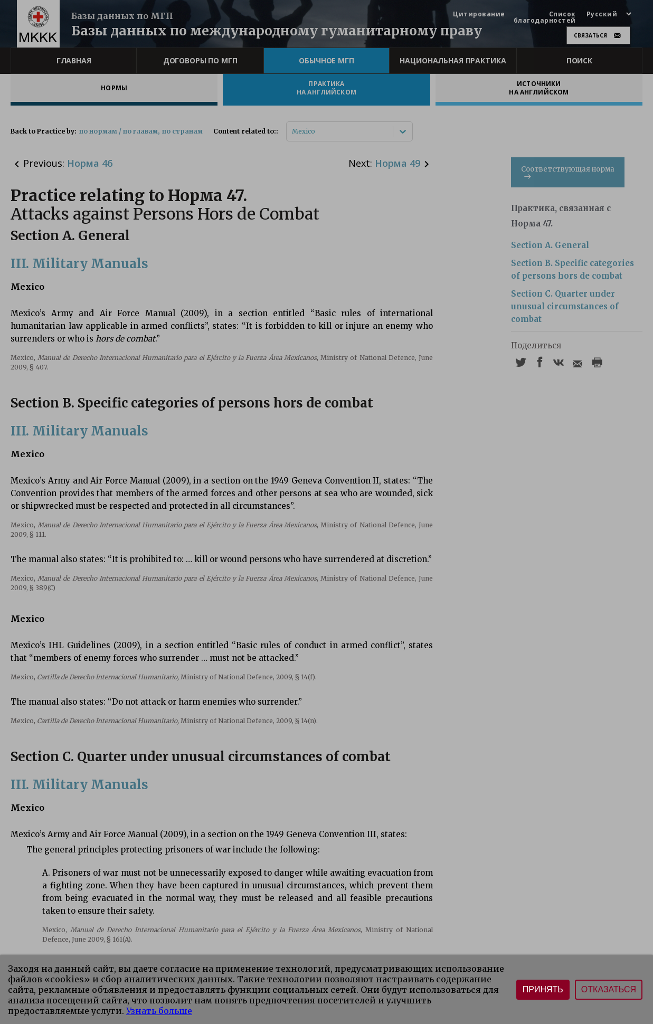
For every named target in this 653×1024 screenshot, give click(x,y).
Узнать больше (159, 1011)
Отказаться (608, 989)
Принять (543, 989)
